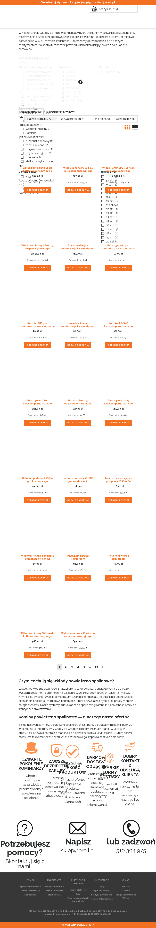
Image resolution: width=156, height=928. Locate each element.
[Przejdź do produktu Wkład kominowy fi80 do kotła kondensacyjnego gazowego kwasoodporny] (78, 143)
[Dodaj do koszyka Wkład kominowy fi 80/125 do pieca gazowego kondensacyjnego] (37, 268)
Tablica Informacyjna (102, 898)
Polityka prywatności (101, 894)
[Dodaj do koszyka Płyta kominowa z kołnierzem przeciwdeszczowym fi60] (78, 578)
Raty (78, 894)
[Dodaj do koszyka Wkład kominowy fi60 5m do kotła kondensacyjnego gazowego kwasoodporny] (78, 655)
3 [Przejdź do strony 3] (72, 666)
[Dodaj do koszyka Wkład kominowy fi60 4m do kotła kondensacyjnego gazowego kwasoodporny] (37, 655)
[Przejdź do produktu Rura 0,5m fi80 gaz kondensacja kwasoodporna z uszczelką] (78, 299)
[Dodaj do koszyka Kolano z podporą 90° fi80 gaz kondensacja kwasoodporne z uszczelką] (78, 500)
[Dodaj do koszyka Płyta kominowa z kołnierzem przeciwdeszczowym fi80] (118, 578)
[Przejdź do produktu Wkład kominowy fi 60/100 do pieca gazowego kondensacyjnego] (118, 143)
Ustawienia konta (54, 890)
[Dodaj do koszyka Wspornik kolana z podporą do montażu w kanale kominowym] (37, 578)
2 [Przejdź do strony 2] (66, 666)
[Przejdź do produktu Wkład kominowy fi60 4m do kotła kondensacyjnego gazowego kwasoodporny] (37, 609)
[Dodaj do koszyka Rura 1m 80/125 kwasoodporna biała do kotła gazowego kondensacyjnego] (78, 423)
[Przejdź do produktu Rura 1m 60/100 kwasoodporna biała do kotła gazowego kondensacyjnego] (118, 299)
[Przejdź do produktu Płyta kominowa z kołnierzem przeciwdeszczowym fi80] (118, 531)
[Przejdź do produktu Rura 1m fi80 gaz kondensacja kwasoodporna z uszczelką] (37, 299)
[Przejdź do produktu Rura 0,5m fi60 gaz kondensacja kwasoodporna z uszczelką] (118, 221)
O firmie (125, 890)
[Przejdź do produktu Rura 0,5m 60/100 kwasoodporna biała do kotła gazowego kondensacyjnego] (37, 376)
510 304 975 (83, 2)
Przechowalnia (54, 894)
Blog (102, 886)
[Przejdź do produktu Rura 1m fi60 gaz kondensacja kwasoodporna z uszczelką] (78, 221)
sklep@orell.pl (105, 2)
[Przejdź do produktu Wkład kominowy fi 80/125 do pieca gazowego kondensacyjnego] (37, 221)
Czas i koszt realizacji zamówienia (78, 900)
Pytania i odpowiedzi (30, 886)
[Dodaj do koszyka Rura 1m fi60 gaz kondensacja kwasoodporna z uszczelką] (78, 268)
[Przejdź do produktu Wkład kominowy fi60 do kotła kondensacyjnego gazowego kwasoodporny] (37, 143)
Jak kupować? (30, 894)
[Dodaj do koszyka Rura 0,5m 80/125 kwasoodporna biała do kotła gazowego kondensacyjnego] (118, 423)
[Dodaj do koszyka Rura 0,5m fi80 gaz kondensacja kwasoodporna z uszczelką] (78, 345)
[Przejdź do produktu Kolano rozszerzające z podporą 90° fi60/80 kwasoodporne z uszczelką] (118, 454)
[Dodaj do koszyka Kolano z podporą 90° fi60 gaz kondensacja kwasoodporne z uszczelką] (37, 500)
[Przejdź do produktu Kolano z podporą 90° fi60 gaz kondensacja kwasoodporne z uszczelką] (37, 454)
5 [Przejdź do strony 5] (84, 666)
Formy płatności (78, 889)
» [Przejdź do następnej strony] (102, 666)
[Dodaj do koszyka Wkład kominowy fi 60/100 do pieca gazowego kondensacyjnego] (118, 190)
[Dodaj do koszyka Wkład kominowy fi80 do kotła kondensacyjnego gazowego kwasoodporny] (78, 190)
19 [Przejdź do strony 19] (96, 666)
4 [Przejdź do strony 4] (78, 666)
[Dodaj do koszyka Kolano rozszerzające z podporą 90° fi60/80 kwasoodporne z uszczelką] (118, 500)
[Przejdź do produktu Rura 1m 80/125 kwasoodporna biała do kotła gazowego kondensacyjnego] (78, 376)
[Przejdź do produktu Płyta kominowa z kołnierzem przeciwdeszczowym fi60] (78, 531)
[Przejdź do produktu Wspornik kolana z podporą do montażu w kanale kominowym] (37, 531)
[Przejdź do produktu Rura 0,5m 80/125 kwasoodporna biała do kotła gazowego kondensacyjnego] (118, 376)
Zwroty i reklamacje (30, 890)
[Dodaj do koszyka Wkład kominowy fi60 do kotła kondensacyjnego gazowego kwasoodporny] (37, 190)
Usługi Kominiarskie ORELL (126, 896)
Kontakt (126, 886)
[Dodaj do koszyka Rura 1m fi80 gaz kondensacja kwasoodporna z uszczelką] (37, 345)
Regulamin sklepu (102, 890)
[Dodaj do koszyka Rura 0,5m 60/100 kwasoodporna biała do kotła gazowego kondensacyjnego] (37, 423)
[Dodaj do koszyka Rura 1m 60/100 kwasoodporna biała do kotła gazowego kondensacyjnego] (118, 345)
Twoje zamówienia (54, 886)
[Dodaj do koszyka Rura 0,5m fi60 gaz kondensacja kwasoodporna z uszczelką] (118, 268)
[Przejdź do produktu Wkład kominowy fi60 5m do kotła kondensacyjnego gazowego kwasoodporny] (78, 609)
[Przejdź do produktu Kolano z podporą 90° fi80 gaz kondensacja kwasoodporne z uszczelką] (78, 454)
